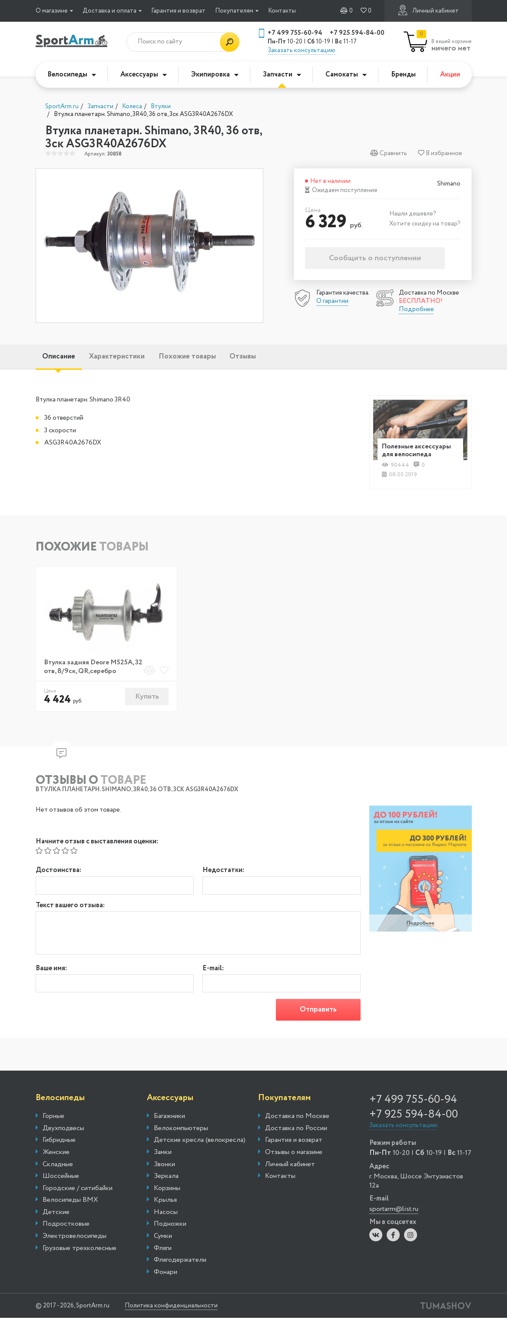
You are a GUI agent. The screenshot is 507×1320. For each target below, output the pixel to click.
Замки (163, 1154)
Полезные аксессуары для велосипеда (418, 452)
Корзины (167, 1190)
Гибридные (59, 1142)
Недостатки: (223, 872)
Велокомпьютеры (181, 1130)
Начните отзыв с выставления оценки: (97, 843)
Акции (450, 75)
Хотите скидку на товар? (425, 224)
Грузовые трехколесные (79, 1250)
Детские (56, 1214)
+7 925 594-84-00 (357, 33)
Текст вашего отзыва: (70, 907)
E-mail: (213, 970)
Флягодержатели (180, 1262)
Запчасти (282, 75)
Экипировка (215, 75)
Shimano (449, 184)
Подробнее (416, 309)
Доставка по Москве (297, 1118)
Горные (53, 1118)
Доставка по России (296, 1130)
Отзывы (267, 357)
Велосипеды (71, 75)
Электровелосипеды (74, 1238)
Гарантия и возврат (178, 11)
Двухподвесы (63, 1130)
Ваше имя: (51, 970)
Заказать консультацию (301, 50)
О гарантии (332, 301)
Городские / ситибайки (78, 1190)
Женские (56, 1154)
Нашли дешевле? (412, 214)
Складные (58, 1166)
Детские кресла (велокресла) (199, 1142)
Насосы (166, 1214)
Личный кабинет (428, 10)
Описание (62, 357)
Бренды (403, 75)
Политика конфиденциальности (179, 1307)
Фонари (165, 1274)
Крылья (165, 1202)
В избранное (440, 153)
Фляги (163, 1250)
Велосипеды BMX (70, 1202)
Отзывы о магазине (293, 1154)
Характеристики (127, 357)
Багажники (169, 1118)
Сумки (163, 1238)
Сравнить (388, 153)
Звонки (164, 1166)
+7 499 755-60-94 (295, 33)
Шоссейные (61, 1178)
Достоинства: (58, 872)
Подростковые (66, 1226)
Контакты (282, 11)
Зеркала (166, 1178)
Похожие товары (204, 357)
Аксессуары (143, 75)
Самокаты (346, 75)
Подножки (170, 1226)
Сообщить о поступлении (375, 258)
